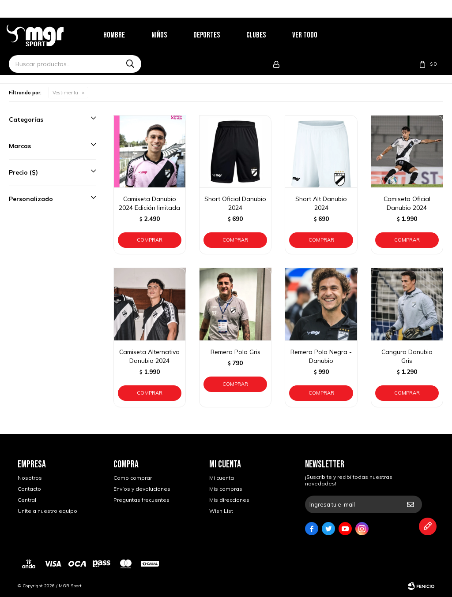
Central (27, 499)
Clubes (267, 35)
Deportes (217, 35)
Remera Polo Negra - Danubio (321, 356)
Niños (170, 35)
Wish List (221, 510)
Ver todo (315, 35)
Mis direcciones (229, 499)
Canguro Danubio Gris (407, 356)
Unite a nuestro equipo (47, 510)
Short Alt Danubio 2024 (321, 203)
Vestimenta (65, 93)
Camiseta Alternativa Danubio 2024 (149, 356)
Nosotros (30, 477)
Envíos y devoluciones (141, 488)
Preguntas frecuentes (141, 499)
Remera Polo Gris (235, 352)
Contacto (29, 488)
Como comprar (132, 477)
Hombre (125, 35)
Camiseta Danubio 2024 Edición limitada (149, 203)
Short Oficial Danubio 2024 (235, 203)
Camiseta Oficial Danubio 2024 (407, 203)
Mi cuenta (221, 477)
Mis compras (225, 488)
